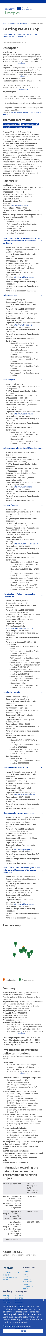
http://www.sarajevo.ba (23, 414)
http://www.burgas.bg (23, 325)
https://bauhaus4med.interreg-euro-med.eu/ (22, 113)
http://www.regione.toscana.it (26, 544)
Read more (22, 63)
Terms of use (30, 1255)
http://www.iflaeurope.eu (24, 277)
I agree (23, 1331)
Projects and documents (19, 23)
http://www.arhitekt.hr (23, 487)
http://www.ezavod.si (19, 205)
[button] (31, 952)
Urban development (30, 124)
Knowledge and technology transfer (17, 127)
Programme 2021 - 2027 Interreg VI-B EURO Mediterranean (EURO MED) (20, 35)
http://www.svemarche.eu (24, 795)
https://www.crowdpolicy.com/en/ (19, 628)
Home (5, 23)
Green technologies (11, 124)
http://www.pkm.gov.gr (23, 849)
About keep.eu (12, 1252)
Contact (6, 1255)
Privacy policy (17, 1255)
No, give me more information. (17, 1326)
